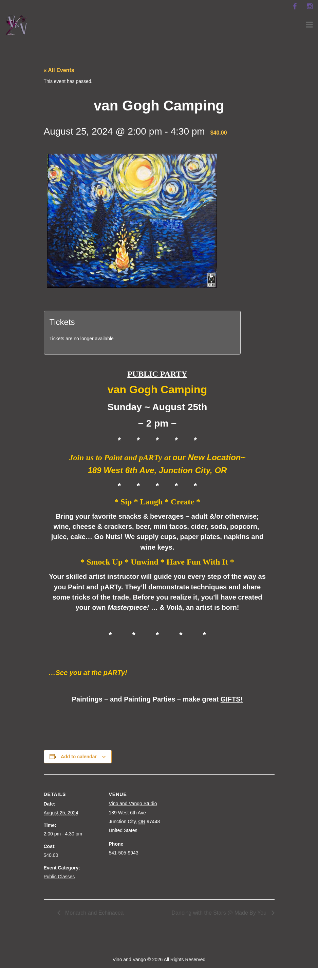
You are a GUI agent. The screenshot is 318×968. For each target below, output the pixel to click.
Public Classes (59, 876)
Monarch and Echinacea (94, 913)
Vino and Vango (129, 959)
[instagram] (309, 6)
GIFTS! (232, 699)
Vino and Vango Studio (133, 803)
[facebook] (294, 6)
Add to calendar (79, 756)
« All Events (59, 70)
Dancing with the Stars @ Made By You (220, 913)
